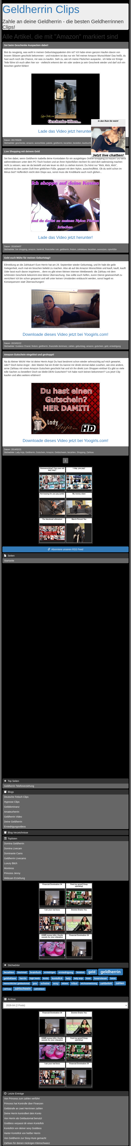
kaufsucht (86, 143)
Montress (9, 868)
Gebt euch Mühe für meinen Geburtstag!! (27, 257)
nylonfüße (112, 249)
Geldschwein (60, 452)
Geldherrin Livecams (15, 858)
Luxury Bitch (10, 863)
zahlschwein (23, 988)
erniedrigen (49, 972)
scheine (45, 983)
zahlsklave (82, 249)
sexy (55, 983)
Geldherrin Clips (40, 9)
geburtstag (80, 346)
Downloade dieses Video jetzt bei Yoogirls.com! (65, 334)
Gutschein (40, 452)
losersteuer (100, 978)
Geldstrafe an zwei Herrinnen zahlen (23, 1108)
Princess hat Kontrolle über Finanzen (23, 1103)
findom (73, 249)
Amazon (50, 452)
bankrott (40, 249)
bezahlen (68, 143)
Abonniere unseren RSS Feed (65, 549)
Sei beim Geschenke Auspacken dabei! (26, 45)
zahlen (71, 346)
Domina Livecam (13, 848)
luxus (113, 978)
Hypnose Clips (11, 801)
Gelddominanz (11, 806)
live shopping (21, 249)
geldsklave (10, 978)
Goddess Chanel (23, 346)
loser (88, 978)
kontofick (57, 978)
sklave (65, 983)
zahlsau (7, 989)
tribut (74, 983)
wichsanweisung (89, 983)
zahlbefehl (106, 983)
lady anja (78, 978)
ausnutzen (102, 249)
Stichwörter (12, 965)
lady (68, 978)
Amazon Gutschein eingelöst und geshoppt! (29, 354)
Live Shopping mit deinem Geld (22, 151)
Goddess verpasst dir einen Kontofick (24, 1123)
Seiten (9, 555)
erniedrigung (115, 346)
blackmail (22, 972)
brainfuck (35, 972)
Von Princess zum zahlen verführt (22, 1098)
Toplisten (10, 838)
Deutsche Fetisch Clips (16, 797)
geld (106, 346)
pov (35, 983)
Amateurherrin (11, 811)
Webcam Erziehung (14, 878)
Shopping (81, 452)
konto (45, 978)
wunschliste (40, 143)
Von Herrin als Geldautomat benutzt (23, 1118)
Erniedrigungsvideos (15, 826)
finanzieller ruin (52, 249)
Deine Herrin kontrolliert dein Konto (22, 1113)
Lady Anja (19, 452)
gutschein (99, 346)
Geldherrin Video (13, 816)
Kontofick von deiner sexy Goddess (22, 1128)
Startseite (9, 560)
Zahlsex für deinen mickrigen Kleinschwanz (27, 1143)
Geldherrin (30, 452)
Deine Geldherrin (13, 821)
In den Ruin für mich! (108, 104)
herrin (23, 978)
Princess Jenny (12, 873)
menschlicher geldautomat (17, 983)
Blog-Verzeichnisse (16, 832)
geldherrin (58, 143)
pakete (49, 143)
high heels (35, 978)
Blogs (9, 792)
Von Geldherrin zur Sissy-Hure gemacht (25, 1138)
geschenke (20, 143)
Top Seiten (11, 781)
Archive (10, 999)
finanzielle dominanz (58, 346)
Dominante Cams (13, 853)
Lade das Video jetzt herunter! (65, 131)
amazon (29, 143)
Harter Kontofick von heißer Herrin (22, 1133)
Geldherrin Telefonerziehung (19, 786)
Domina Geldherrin (14, 843)
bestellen (77, 143)
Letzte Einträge (14, 1093)
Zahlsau (90, 452)
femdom (80, 972)
